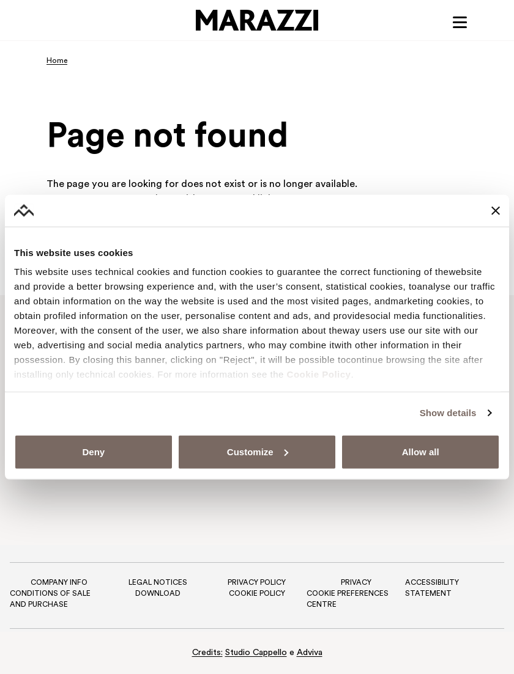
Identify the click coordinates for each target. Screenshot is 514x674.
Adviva (309, 653)
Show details (448, 413)
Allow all (420, 452)
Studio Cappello (256, 653)
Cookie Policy (319, 374)
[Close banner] (495, 210)
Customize (257, 452)
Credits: (207, 653)
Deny (93, 452)
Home (57, 61)
